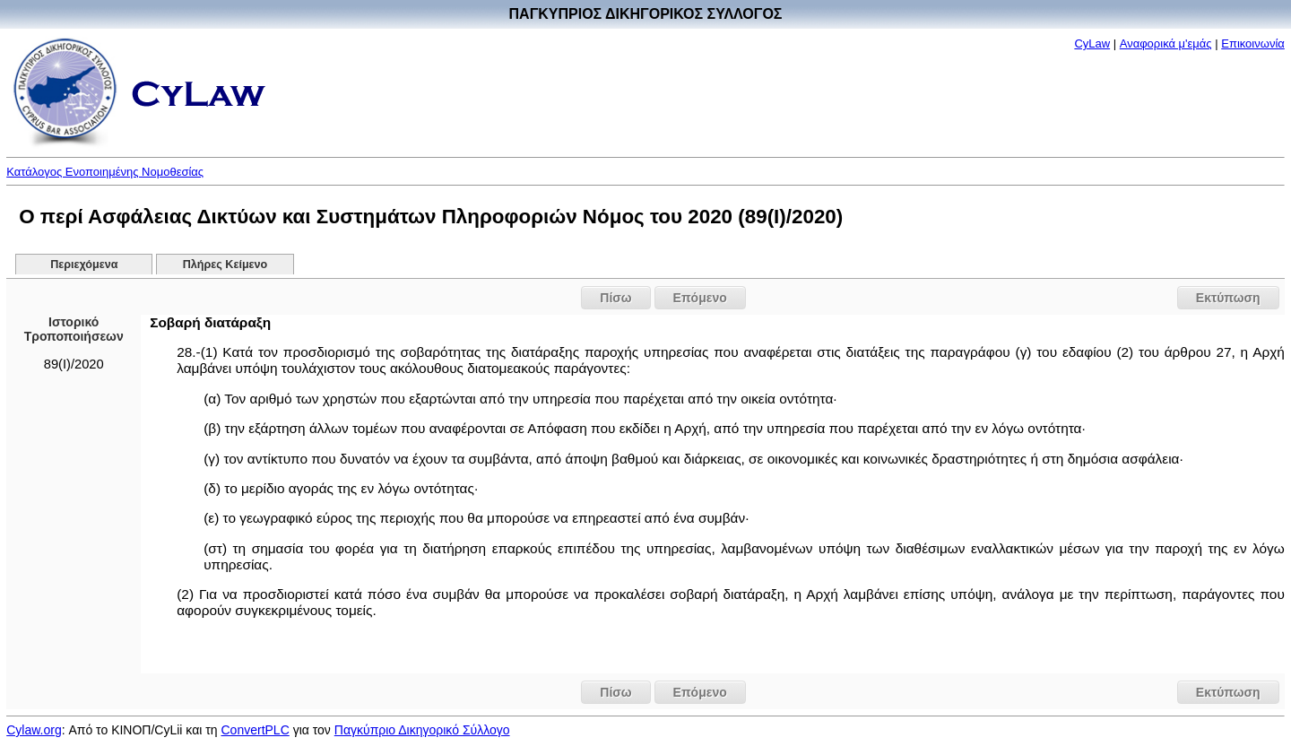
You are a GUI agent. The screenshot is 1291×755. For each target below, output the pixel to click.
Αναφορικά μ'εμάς (1166, 43)
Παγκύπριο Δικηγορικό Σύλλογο (422, 730)
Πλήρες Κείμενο (225, 264)
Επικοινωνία (1253, 43)
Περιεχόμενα (83, 264)
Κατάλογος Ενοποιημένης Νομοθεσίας (105, 171)
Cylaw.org (33, 730)
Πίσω (615, 298)
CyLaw (1092, 43)
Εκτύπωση (1228, 298)
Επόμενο (700, 298)
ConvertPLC (255, 730)
